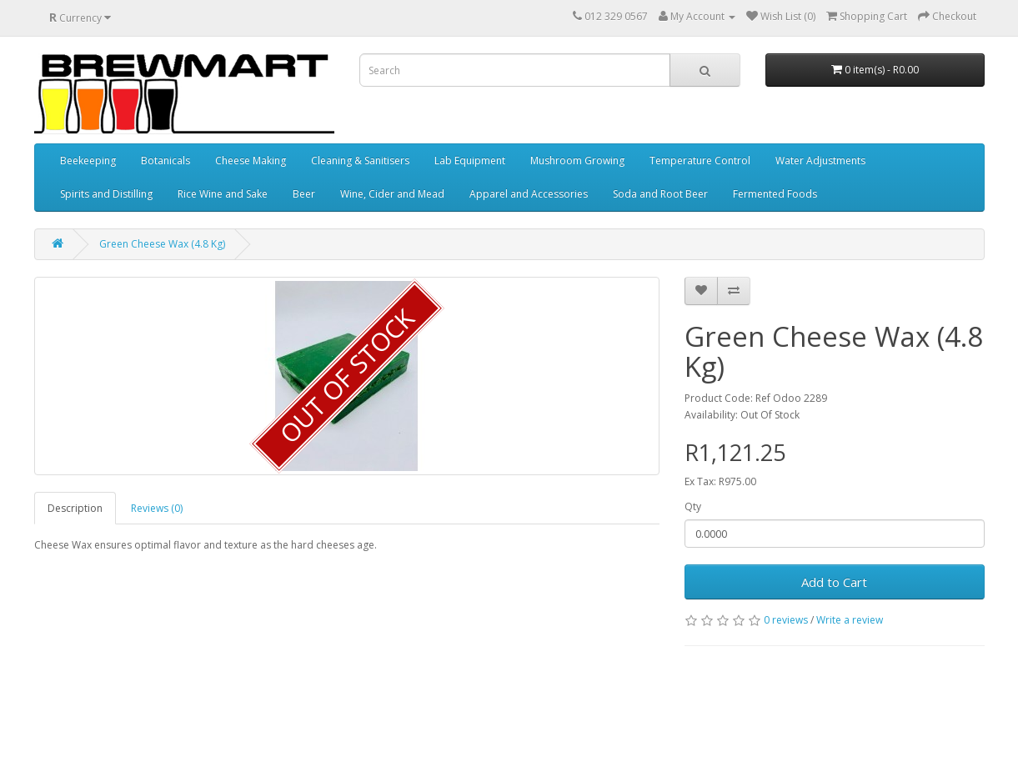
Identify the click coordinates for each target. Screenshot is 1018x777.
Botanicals (165, 160)
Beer (304, 194)
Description (75, 508)
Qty (693, 506)
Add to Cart (834, 582)
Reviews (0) (157, 508)
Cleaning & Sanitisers (360, 160)
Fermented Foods (775, 194)
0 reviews (786, 620)
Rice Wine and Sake (223, 194)
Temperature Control (699, 160)
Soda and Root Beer (660, 194)
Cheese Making (250, 160)
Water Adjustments (820, 160)
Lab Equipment (469, 160)
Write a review (849, 620)
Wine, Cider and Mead (392, 194)
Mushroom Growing (577, 160)
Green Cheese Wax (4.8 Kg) (162, 244)
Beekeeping (88, 160)
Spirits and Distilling (106, 194)
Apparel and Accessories (528, 194)
